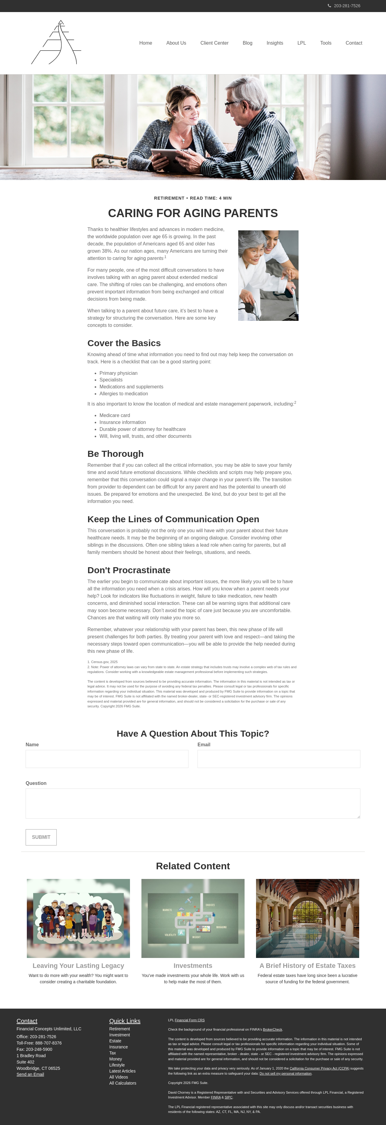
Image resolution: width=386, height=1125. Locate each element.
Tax (112, 1053)
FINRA (215, 1097)
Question (36, 783)
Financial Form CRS (190, 1020)
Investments (193, 965)
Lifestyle (117, 1065)
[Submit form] (41, 837)
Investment (119, 1034)
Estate (115, 1040)
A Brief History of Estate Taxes (307, 965)
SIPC (229, 1097)
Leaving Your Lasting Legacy (78, 965)
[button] (170, 43)
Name (32, 744)
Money (115, 1059)
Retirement (119, 1028)
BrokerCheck (272, 1029)
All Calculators (122, 1083)
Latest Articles (122, 1071)
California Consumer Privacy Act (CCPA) (320, 1068)
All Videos (118, 1077)
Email (204, 744)
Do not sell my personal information (286, 1073)
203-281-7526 (344, 5)
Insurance (118, 1046)
